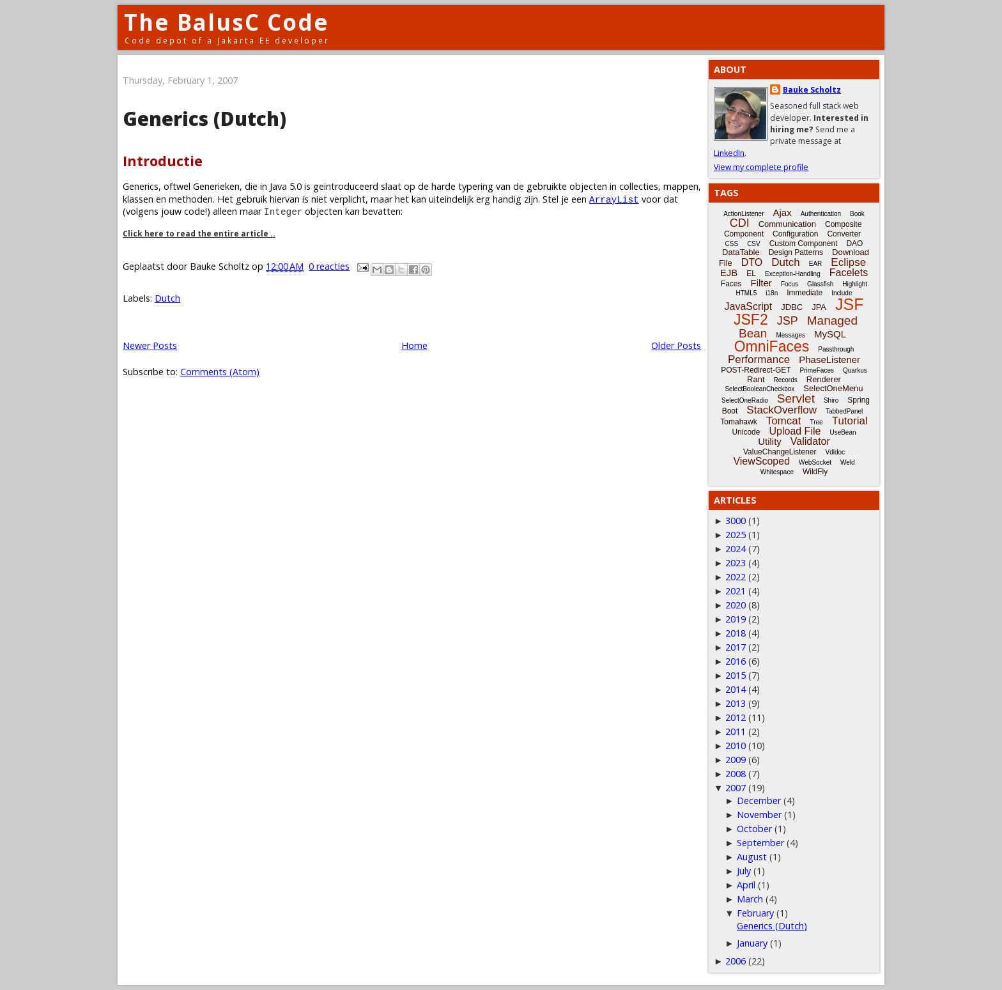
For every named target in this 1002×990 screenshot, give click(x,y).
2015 (735, 675)
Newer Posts (150, 345)
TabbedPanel (844, 411)
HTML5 (746, 293)
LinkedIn (729, 153)
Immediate (804, 292)
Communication (787, 224)
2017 (735, 647)
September (760, 843)
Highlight (854, 284)
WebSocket (815, 462)
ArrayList (614, 199)
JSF (849, 304)
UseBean (842, 432)
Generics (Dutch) (204, 118)
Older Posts (676, 345)
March (750, 899)
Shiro (831, 400)
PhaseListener (829, 359)
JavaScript (749, 306)
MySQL (830, 334)
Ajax (782, 212)
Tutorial (850, 421)
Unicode (746, 432)
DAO (854, 243)
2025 (735, 535)
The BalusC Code (226, 22)
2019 (735, 619)
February (755, 913)
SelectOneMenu (833, 388)
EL (751, 273)
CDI (740, 223)
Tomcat (783, 421)
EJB (729, 272)
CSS (732, 243)
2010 (735, 745)
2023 (735, 563)
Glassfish (820, 284)
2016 (735, 661)
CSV (753, 243)
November (759, 814)
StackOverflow (781, 410)
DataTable (741, 252)
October (754, 829)
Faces (731, 283)
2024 (735, 549)
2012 (735, 717)
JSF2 (751, 319)
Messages (790, 335)
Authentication (821, 213)
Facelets (848, 272)
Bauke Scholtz (812, 89)
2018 (735, 633)
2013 (735, 703)
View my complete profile (761, 167)
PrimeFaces (817, 370)
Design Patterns (796, 252)
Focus (789, 284)
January (752, 943)
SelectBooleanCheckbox (759, 388)
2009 (735, 760)
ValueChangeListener (780, 451)
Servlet (796, 398)
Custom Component (803, 243)
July (744, 871)
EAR (815, 263)
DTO (751, 262)
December (759, 800)
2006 (735, 961)
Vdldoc (835, 452)
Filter (761, 282)
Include (841, 293)
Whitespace (777, 472)
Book (857, 213)
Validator (810, 441)
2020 (735, 605)
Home (414, 345)
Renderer (823, 379)
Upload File (795, 431)
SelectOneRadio (744, 400)
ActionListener (743, 213)
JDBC (792, 307)
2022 (735, 577)
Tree (816, 422)
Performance (759, 359)
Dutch (167, 298)
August (752, 857)
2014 (735, 689)
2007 (735, 788)
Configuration (795, 233)
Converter (844, 233)
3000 (735, 520)
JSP (787, 320)
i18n (772, 293)
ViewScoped (761, 461)
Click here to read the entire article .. (199, 233)
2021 (735, 591)
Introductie (163, 160)
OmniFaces (772, 346)
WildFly (815, 471)
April (746, 885)
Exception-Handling (793, 273)
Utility (770, 441)
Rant (755, 379)
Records (786, 379)
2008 (735, 774)
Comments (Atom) (219, 372)
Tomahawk (738, 421)
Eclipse (848, 262)
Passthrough (836, 349)
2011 (735, 731)
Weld (847, 462)
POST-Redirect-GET (755, 370)
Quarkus (855, 370)
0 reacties (329, 266)
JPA (819, 307)
